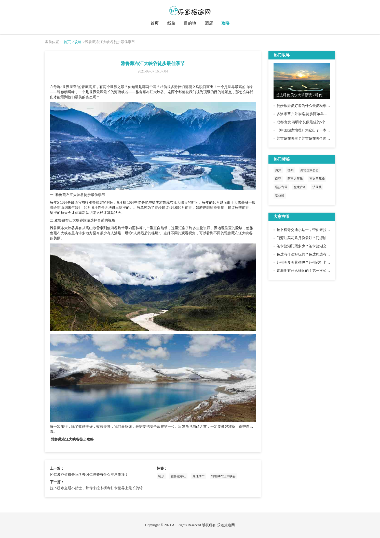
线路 (171, 23)
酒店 (209, 23)
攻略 (225, 23)
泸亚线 (317, 187)
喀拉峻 (279, 195)
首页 (155, 23)
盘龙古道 (300, 187)
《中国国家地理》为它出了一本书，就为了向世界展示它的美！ (326, 130)
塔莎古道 (281, 187)
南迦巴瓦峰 (317, 178)
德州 (291, 170)
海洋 (278, 170)
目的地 (190, 23)
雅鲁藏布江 (178, 476)
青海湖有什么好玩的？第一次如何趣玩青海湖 (312, 271)
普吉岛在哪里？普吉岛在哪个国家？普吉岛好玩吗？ (318, 138)
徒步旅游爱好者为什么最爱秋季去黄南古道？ (312, 106)
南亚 (278, 178)
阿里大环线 (295, 178)
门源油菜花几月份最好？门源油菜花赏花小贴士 (314, 238)
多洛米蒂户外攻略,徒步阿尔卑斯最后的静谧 (311, 114)
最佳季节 (199, 476)
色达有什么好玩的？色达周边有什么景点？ (310, 254)
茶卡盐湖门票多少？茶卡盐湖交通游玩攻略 (310, 246)
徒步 (161, 476)
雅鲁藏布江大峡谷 (223, 476)
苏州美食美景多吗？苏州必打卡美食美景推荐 (312, 262)
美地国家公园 (309, 170)
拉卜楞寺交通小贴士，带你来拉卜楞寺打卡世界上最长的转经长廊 (101, 488)
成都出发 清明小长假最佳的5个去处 (305, 122)
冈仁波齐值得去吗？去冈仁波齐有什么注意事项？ (89, 474)
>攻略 (77, 42)
